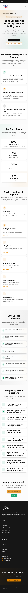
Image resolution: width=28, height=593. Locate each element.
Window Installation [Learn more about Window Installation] (6, 535)
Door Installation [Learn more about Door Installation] (5, 523)
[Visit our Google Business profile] (5, 2)
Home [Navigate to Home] (3, 542)
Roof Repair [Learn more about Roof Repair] (4, 525)
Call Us (14, 495)
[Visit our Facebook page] (2, 2)
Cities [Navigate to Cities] (3, 547)
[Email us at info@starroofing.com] (26, 1)
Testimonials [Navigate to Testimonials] (4, 549)
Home (3, 13)
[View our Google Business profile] (15, 590)
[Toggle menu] (25, 6)
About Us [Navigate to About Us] (4, 544)
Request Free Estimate (14, 491)
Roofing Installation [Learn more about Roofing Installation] (6, 530)
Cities (7, 13)
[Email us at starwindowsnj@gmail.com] (14, 563)
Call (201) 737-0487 (14, 43)
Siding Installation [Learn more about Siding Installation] (6, 532)
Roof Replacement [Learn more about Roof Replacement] (6, 527)
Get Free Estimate (14, 40)
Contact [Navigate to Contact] (3, 551)
